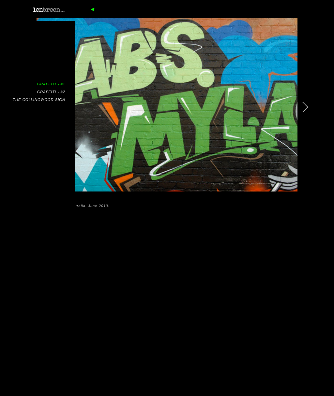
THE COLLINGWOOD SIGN (39, 100)
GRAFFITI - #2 (51, 92)
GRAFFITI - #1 (51, 84)
